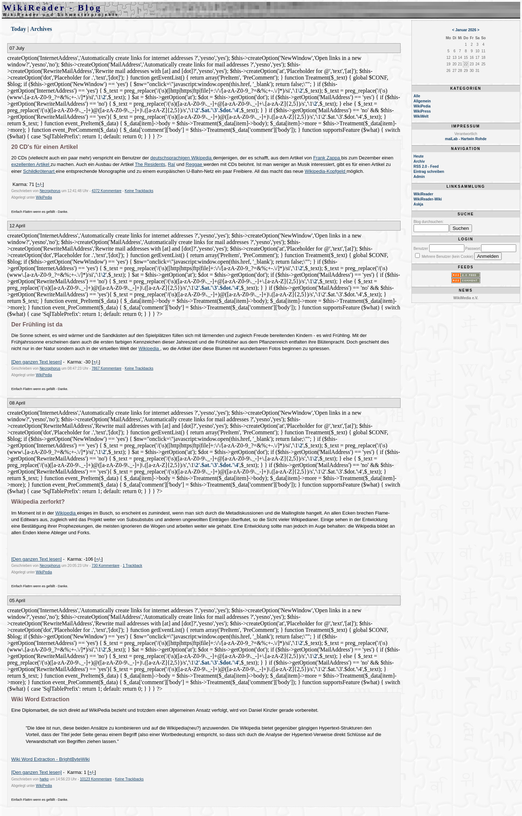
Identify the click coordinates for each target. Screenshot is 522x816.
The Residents (150, 164)
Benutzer (421, 249)
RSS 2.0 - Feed (426, 167)
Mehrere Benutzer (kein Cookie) (447, 257)
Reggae (194, 164)
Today (18, 29)
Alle (417, 96)
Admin (419, 177)
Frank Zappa (327, 158)
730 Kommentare (106, 566)
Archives (41, 29)
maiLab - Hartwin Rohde (465, 139)
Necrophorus (50, 191)
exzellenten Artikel (30, 164)
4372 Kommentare (106, 191)
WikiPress (422, 111)
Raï (171, 164)
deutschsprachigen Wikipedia (181, 158)
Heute (419, 156)
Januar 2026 (465, 30)
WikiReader (423, 194)
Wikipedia (149, 348)
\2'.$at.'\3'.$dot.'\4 (216, 110)
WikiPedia (44, 197)
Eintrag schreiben (429, 172)
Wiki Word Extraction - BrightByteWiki (50, 759)
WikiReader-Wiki (428, 199)
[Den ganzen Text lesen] (36, 362)
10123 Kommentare (96, 779)
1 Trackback (132, 566)
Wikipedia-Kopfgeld (325, 171)
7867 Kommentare (106, 368)
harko (44, 779)
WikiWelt (421, 116)
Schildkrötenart (39, 171)
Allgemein (422, 101)
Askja (418, 204)
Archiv (419, 161)
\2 (300, 91)
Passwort (472, 249)
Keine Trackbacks (139, 191)
